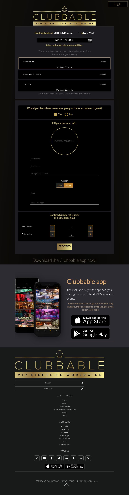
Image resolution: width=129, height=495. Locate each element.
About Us (65, 426)
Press (64, 412)
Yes (58, 114)
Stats (64, 441)
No (69, 114)
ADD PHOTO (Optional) (64, 141)
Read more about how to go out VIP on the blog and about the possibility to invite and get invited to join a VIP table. (90, 306)
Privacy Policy (67, 481)
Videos (64, 403)
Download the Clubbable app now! (64, 260)
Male (60, 185)
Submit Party (64, 444)
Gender (64, 181)
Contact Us (64, 429)
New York (88, 33)
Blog (64, 400)
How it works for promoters (64, 409)
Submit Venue (64, 438)
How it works (64, 406)
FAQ (64, 415)
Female (68, 185)
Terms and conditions (47, 481)
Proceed (64, 246)
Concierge (64, 435)
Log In (118, 4)
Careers (64, 432)
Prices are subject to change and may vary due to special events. (64, 93)
